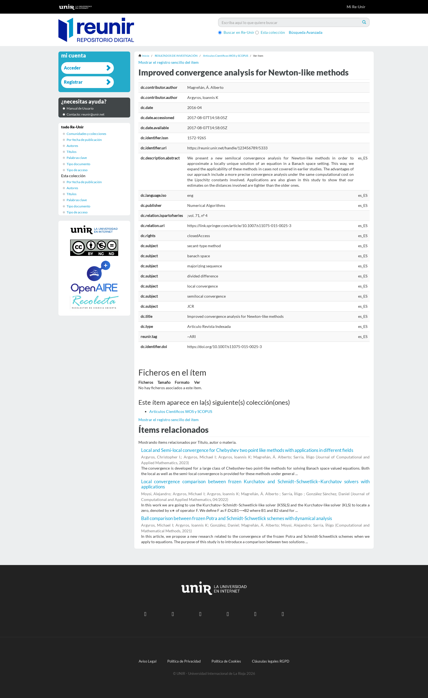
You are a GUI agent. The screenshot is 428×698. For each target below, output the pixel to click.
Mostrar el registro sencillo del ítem (168, 62)
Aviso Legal (147, 661)
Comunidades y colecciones (86, 134)
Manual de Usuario (80, 108)
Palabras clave (77, 158)
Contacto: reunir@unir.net (85, 114)
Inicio (145, 55)
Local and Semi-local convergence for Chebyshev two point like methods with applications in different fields (247, 450)
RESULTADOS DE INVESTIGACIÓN (176, 55)
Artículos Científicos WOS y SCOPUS (225, 55)
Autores (72, 146)
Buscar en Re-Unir (236, 32)
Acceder (72, 67)
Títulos (71, 152)
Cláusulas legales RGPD (270, 661)
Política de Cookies (226, 661)
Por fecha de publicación (84, 140)
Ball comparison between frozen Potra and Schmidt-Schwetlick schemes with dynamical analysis (236, 518)
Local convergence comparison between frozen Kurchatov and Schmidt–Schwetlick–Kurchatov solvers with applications (255, 484)
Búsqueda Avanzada (305, 32)
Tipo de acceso (77, 170)
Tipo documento (78, 164)
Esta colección (270, 32)
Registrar (73, 81)
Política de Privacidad (184, 661)
